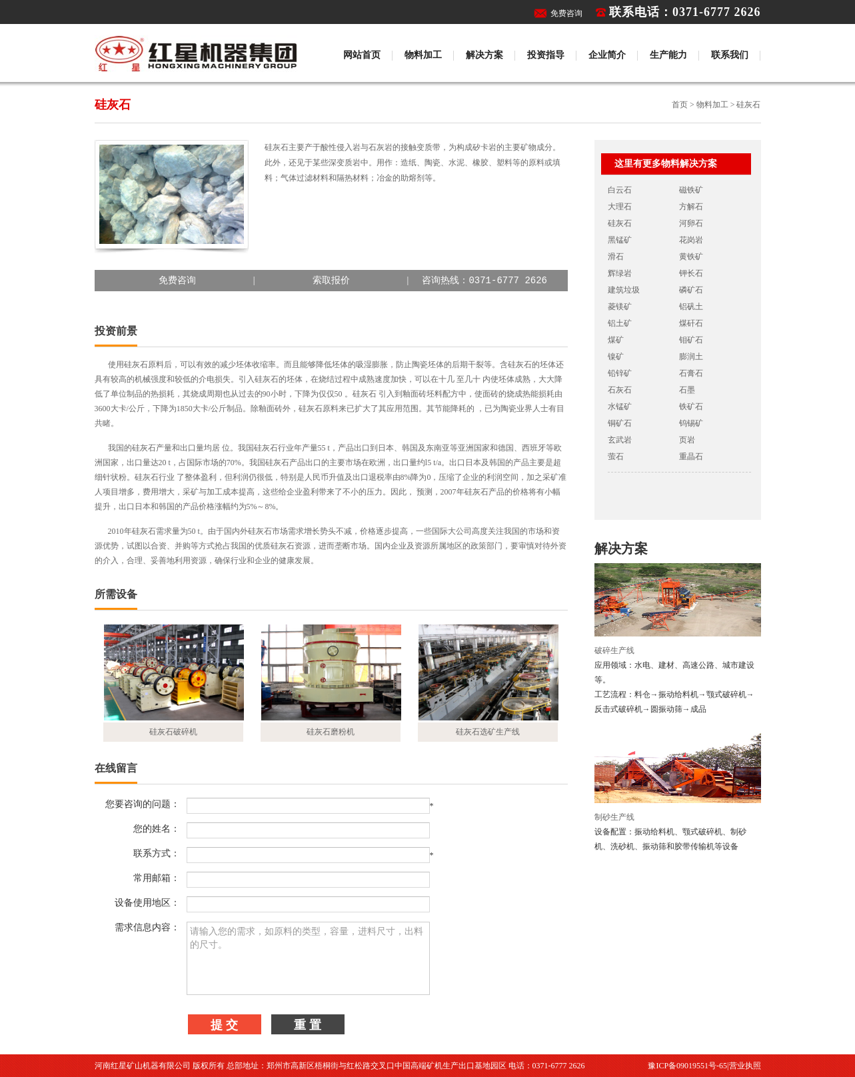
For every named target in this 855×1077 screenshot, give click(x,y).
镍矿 (616, 356)
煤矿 (616, 340)
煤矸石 (691, 323)
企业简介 (607, 55)
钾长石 (691, 273)
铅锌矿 (620, 373)
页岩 (687, 440)
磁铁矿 (691, 190)
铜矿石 (620, 423)
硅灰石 (620, 223)
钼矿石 (691, 340)
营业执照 (745, 1065)
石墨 (687, 390)
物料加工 (423, 55)
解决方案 (484, 55)
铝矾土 (691, 306)
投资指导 (545, 55)
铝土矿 (620, 323)
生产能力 (668, 55)
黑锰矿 (620, 240)
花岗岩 (691, 240)
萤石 (616, 456)
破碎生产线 (614, 650)
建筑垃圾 (624, 290)
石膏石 (691, 373)
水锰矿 (620, 406)
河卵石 (691, 223)
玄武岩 (620, 440)
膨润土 (691, 356)
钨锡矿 (691, 423)
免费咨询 (566, 13)
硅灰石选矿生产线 (488, 731)
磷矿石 (691, 290)
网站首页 (362, 55)
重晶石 (691, 456)
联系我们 (729, 55)
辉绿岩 (620, 273)
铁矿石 (691, 406)
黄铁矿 (691, 256)
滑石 (616, 256)
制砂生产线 (614, 817)
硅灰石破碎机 (173, 731)
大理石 (620, 206)
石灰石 (620, 390)
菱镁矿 (620, 306)
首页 (680, 104)
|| (330, 280)
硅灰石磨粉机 (331, 731)
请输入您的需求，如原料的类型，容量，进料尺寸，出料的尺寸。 (308, 958)
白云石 (620, 190)
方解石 (691, 206)
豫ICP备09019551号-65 (687, 1065)
